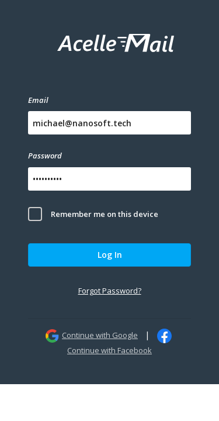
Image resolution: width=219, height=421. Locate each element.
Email (38, 100)
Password (45, 155)
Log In (110, 254)
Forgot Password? (109, 290)
